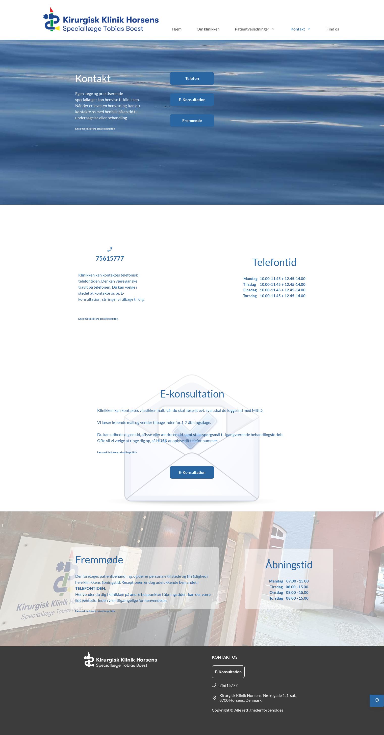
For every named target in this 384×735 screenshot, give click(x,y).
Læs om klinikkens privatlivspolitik (95, 128)
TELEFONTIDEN (90, 588)
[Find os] (377, 701)
